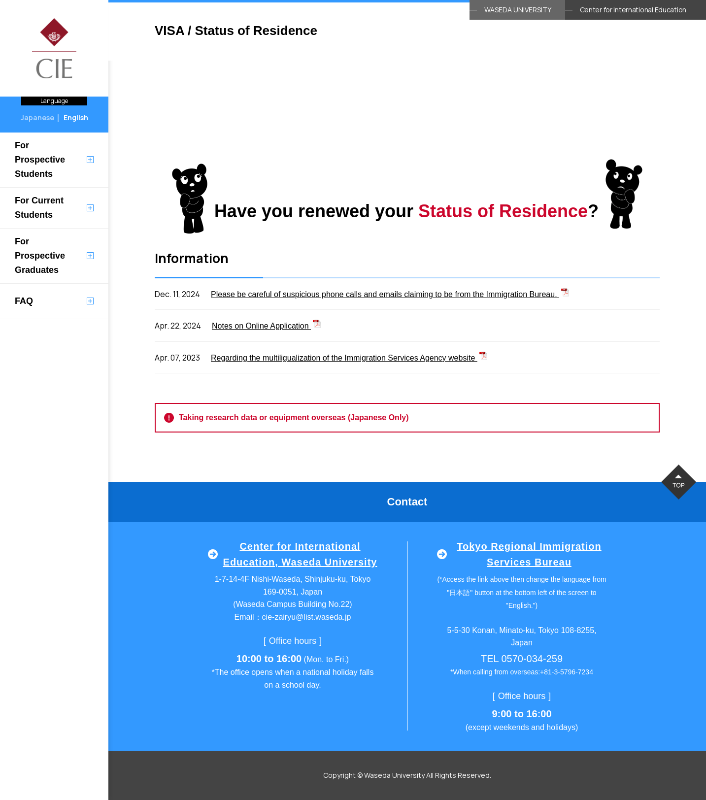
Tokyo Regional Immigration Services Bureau (519, 554)
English (76, 117)
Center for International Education (633, 9)
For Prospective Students (40, 159)
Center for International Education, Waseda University (292, 554)
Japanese (37, 117)
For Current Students (39, 208)
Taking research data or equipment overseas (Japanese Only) (286, 418)
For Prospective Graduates (40, 255)
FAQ (24, 301)
